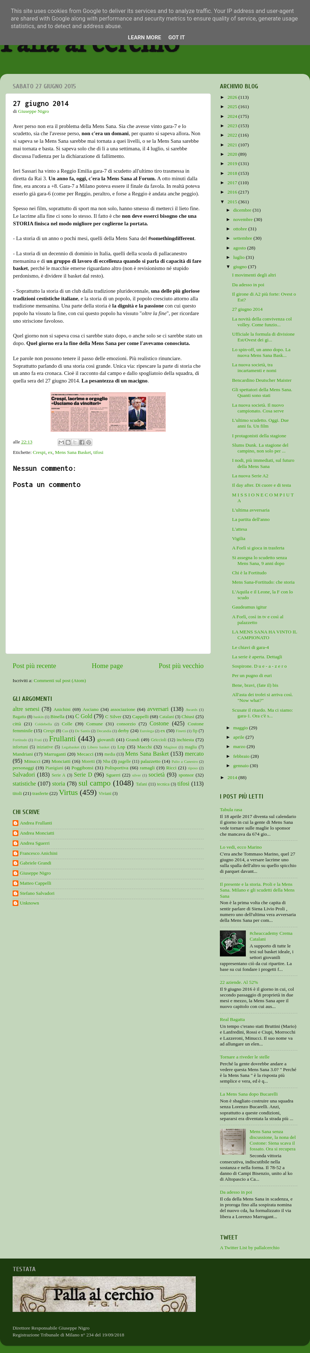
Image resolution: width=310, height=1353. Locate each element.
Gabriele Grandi (35, 863)
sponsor (186, 775)
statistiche (24, 784)
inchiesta (185, 739)
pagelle (124, 761)
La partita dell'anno (251, 519)
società (157, 774)
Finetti (181, 731)
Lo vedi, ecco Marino (241, 847)
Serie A (59, 775)
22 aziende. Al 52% (239, 982)
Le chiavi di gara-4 (250, 647)
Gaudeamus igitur (249, 607)
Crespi (39, 452)
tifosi (98, 452)
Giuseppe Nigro (35, 873)
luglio (239, 257)
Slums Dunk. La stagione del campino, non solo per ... (260, 448)
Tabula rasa (231, 809)
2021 (232, 144)
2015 (232, 201)
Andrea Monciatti (37, 833)
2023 (232, 125)
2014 (232, 777)
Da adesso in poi (248, 284)
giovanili (106, 739)
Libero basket (98, 747)
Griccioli (158, 739)
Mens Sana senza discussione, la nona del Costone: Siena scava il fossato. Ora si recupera (272, 1140)
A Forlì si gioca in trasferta (258, 548)
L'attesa (239, 529)
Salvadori (24, 774)
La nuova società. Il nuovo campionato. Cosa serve (258, 408)
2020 (232, 154)
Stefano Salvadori (37, 893)
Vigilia (238, 538)
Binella (57, 716)
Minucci (32, 761)
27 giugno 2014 (247, 309)
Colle (67, 723)
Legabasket (70, 747)
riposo (193, 768)
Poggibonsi (82, 767)
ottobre (240, 228)
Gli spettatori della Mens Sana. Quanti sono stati (262, 392)
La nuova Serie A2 (250, 475)
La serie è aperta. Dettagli (257, 656)
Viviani (105, 793)
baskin (39, 717)
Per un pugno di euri (252, 675)
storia (58, 784)
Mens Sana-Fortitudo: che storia (263, 582)
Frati (37, 740)
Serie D (83, 774)
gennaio (241, 765)
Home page (107, 665)
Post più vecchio (181, 665)
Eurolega (147, 731)
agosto (240, 248)
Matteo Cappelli (35, 883)
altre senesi (26, 709)
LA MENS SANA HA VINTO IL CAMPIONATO (264, 634)
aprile (239, 737)
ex (50, 452)
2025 (232, 106)
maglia (191, 747)
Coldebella (43, 724)
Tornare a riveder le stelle (245, 1057)
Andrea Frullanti (36, 823)
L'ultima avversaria (251, 510)
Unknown (29, 903)
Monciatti (61, 761)
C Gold (84, 716)
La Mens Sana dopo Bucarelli (249, 1094)
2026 (232, 97)
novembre (243, 219)
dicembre (243, 210)
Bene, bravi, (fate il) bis (255, 685)
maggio (241, 727)
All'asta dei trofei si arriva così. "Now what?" (262, 697)
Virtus (68, 792)
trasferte (40, 793)
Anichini (62, 709)
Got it (176, 37)
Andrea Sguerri (35, 843)
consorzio (126, 723)
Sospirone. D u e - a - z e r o (259, 666)
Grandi (133, 739)
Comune (94, 723)
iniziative (45, 747)
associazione (123, 709)
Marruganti (55, 754)
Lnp (121, 747)
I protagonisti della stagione (259, 435)
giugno (240, 266)
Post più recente (34, 665)
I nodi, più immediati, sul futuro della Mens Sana (263, 463)
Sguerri (113, 775)
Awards (192, 709)
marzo (240, 746)
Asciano (90, 709)
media (110, 754)
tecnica (163, 784)
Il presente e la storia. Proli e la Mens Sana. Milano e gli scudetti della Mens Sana (257, 889)
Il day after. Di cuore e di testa (261, 485)
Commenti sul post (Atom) (60, 680)
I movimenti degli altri (254, 275)
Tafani (141, 784)
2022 (232, 135)
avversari (157, 709)
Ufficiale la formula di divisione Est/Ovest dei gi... (263, 336)
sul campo (95, 783)
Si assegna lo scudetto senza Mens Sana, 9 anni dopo (259, 560)
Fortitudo (20, 740)
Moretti (88, 761)
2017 (232, 182)
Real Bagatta (232, 1019)
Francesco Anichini (39, 853)
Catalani (166, 716)
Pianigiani (54, 767)
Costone (159, 723)
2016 (232, 192)
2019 (232, 163)
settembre (243, 238)
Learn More (144, 37)
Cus (65, 731)
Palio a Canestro (185, 761)
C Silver (113, 716)
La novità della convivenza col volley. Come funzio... (262, 321)
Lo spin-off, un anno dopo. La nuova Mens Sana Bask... (261, 352)
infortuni (20, 747)
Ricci (171, 767)
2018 (232, 173)
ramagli (147, 767)
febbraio (242, 756)
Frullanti (62, 738)
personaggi (23, 767)
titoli (17, 793)
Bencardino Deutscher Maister (262, 380)
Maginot (170, 747)
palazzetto (150, 761)
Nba (106, 761)
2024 (232, 116)
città (17, 723)
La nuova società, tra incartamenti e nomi (254, 367)
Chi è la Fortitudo (249, 572)
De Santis (82, 731)
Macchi (144, 747)
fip (195, 730)
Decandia (104, 731)
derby (123, 730)
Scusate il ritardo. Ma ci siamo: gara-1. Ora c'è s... (262, 712)
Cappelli (140, 716)
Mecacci (85, 754)
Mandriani (23, 754)
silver (136, 775)
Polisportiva (116, 767)
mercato (194, 754)
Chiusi (188, 716)
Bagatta (19, 716)
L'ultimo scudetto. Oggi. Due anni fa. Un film (260, 423)
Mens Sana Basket (73, 452)
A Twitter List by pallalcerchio (249, 1247)
